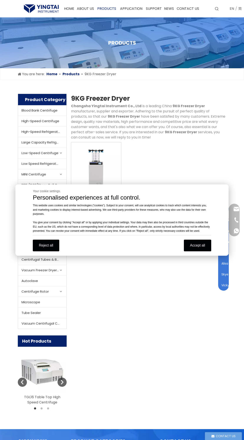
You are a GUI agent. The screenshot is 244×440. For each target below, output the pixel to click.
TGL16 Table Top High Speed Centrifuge (42, 400)
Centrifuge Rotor (35, 291)
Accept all (197, 245)
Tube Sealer (31, 312)
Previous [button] (22, 382)
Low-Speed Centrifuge (39, 153)
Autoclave (29, 280)
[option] (42, 376)
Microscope (30, 302)
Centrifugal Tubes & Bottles (43, 259)
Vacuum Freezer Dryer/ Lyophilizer (43, 270)
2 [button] (42, 409)
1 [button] (36, 409)
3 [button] (49, 409)
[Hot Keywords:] (216, 8)
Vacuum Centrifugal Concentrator (43, 323)
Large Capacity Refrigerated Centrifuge (43, 142)
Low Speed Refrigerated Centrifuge (43, 163)
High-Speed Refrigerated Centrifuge (43, 131)
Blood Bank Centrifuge (39, 110)
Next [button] (62, 382)
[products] (122, 42)
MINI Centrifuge (33, 174)
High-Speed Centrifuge (40, 121)
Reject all (46, 245)
